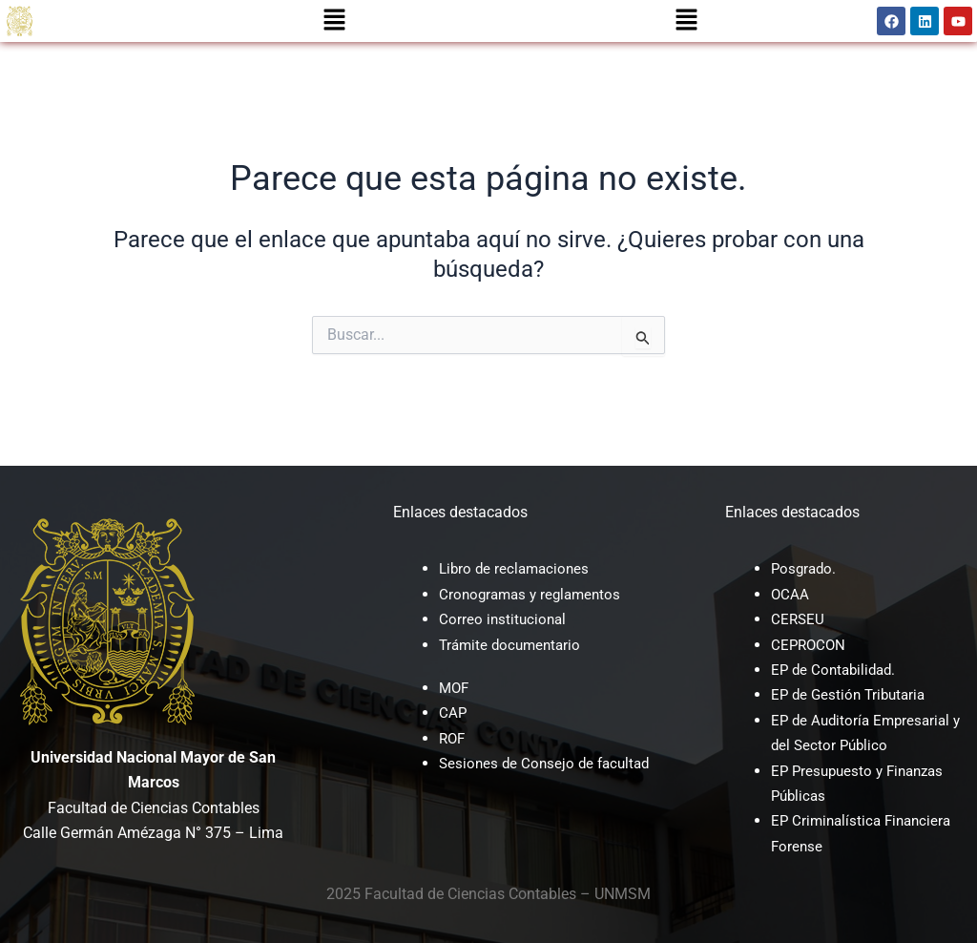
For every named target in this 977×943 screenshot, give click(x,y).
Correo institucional (504, 619)
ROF (453, 738)
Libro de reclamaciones (517, 568)
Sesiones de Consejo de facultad (548, 763)
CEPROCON (810, 645)
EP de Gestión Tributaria (852, 694)
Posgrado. (805, 568)
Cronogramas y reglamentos (534, 594)
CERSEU (798, 619)
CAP (453, 712)
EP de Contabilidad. (837, 669)
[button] (335, 21)
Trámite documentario (513, 645)
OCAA (790, 594)
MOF (455, 688)
